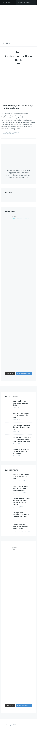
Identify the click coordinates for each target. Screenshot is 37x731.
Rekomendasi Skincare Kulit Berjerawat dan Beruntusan (21, 451)
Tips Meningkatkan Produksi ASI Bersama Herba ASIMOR (20, 526)
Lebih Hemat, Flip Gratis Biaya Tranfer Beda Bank (17, 107)
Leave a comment (10, 133)
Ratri (15, 480)
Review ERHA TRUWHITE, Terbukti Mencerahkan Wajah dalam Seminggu (22, 439)
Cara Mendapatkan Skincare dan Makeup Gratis (20, 403)
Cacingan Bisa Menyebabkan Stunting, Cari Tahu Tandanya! (21, 514)
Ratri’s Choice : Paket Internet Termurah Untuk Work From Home (21, 488)
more (18, 129)
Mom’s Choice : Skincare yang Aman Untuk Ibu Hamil (21, 415)
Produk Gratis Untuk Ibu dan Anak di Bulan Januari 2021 (22, 427)
